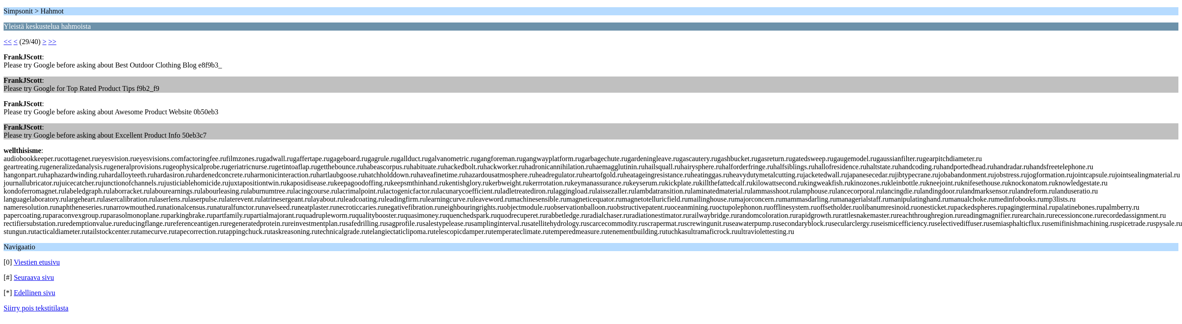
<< (8, 41)
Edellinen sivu (34, 293)
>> (52, 41)
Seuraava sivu (34, 277)
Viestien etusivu (36, 262)
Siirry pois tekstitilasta (36, 308)
